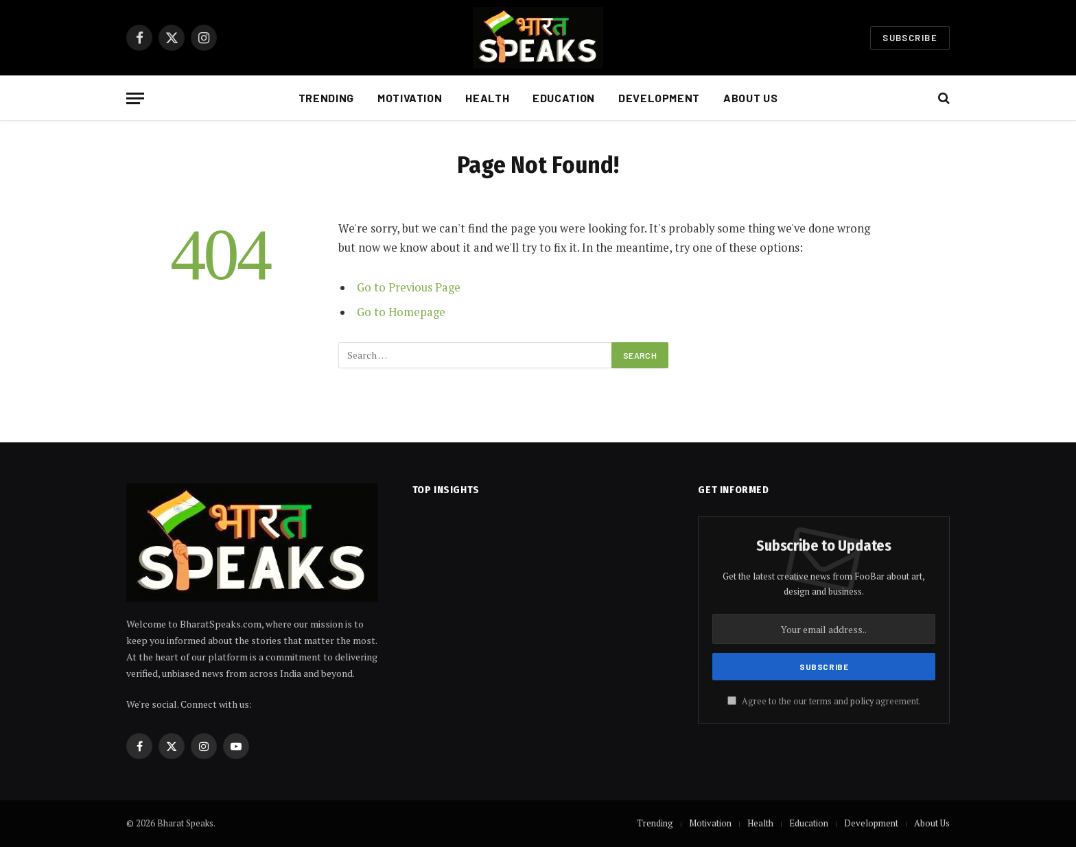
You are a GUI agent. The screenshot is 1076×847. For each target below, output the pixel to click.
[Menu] (135, 98)
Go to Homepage (401, 312)
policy (862, 701)
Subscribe (909, 37)
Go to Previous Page (408, 287)
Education (564, 97)
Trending (326, 97)
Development (659, 97)
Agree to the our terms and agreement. (824, 701)
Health (487, 97)
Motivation (409, 97)
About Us (750, 97)
